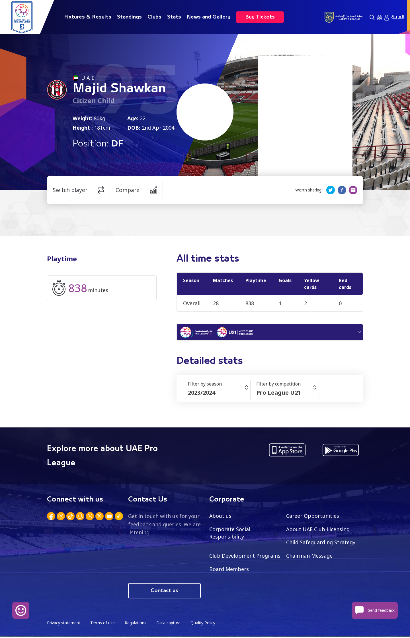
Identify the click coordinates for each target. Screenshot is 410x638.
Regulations (136, 624)
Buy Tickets (260, 17)
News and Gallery (208, 17)
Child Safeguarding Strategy (320, 543)
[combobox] (219, 394)
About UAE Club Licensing (318, 529)
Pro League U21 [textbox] (278, 393)
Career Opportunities (312, 516)
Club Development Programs (244, 556)
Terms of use (103, 624)
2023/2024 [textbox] (201, 393)
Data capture (169, 624)
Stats (174, 17)
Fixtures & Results (87, 17)
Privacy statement (64, 624)
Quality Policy (204, 624)
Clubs (154, 17)
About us (220, 516)
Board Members (229, 569)
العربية (397, 17)
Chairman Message (309, 556)
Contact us (164, 591)
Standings (129, 17)
